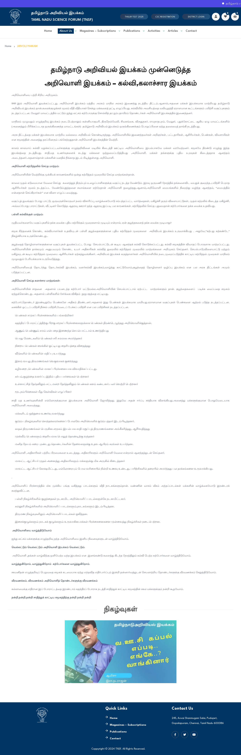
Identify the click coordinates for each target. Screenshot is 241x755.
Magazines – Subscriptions (98, 30)
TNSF (118, 749)
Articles (173, 30)
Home (48, 30)
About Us (66, 30)
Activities (154, 30)
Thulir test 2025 (134, 17)
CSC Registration (165, 17)
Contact (191, 30)
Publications (132, 30)
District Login (196, 17)
